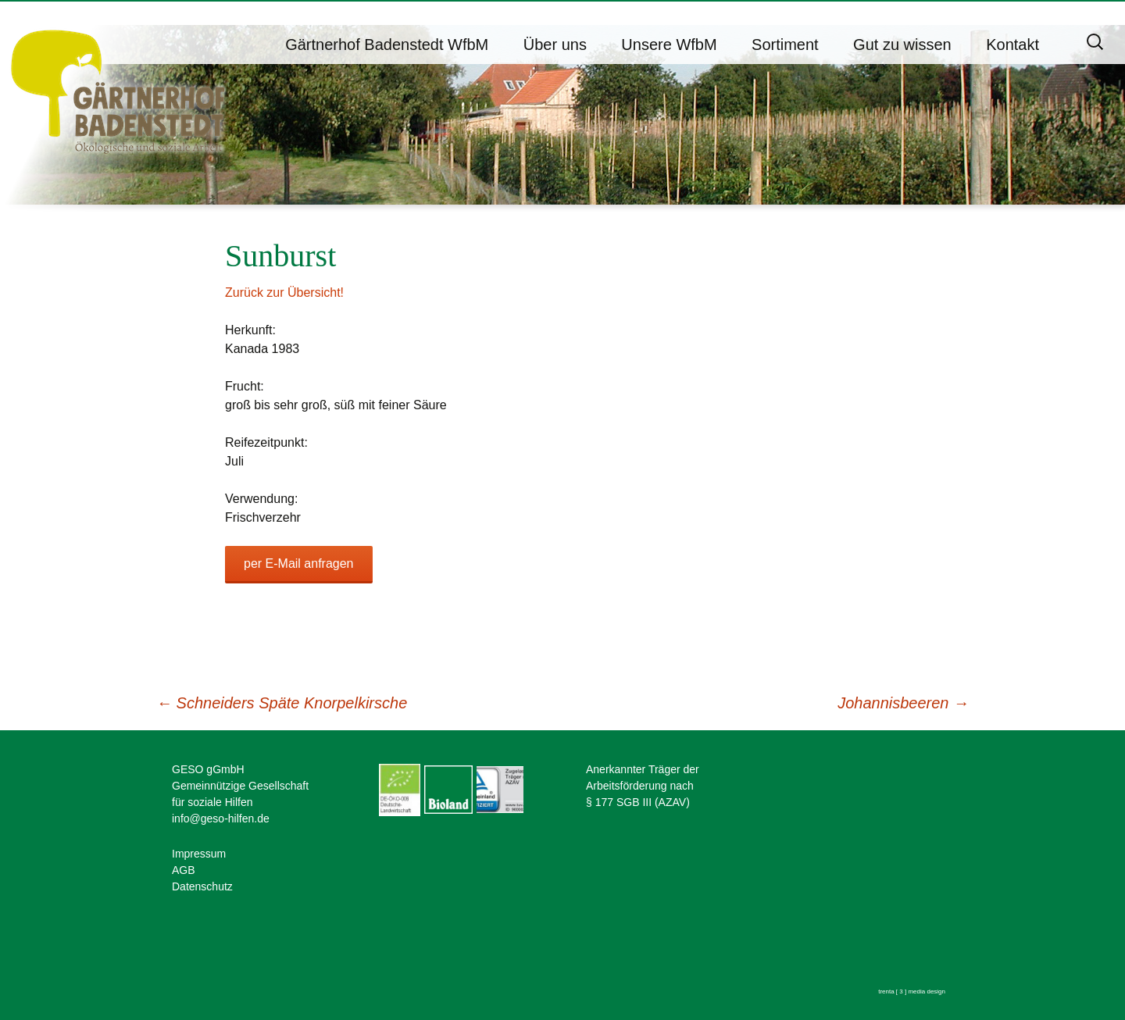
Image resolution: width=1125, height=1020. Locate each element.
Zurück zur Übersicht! (284, 292)
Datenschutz (202, 886)
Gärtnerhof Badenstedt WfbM (386, 44)
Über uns (555, 44)
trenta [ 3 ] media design (911, 991)
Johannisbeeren (903, 703)
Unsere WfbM (668, 44)
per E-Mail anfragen (299, 563)
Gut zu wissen (902, 44)
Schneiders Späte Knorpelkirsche (281, 703)
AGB (183, 870)
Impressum (199, 853)
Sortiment (785, 44)
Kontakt (1012, 44)
